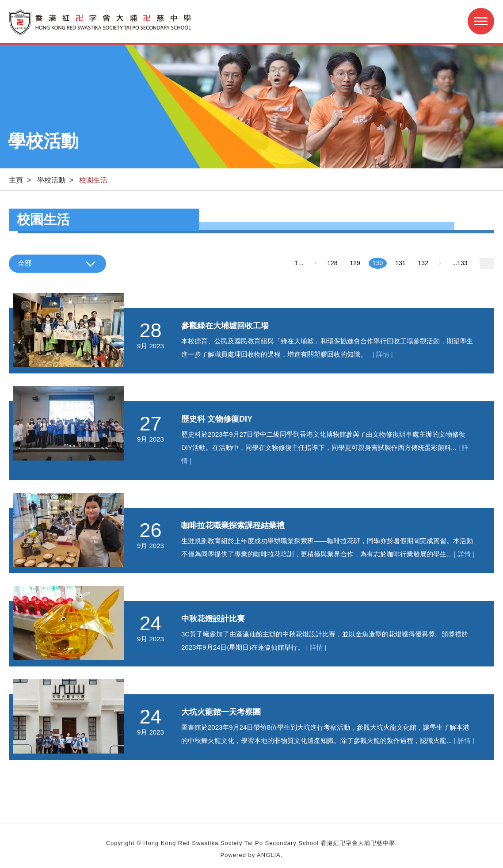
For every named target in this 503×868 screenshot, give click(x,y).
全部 (25, 263)
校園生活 (93, 180)
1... (299, 262)
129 (355, 262)
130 (378, 262)
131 (400, 262)
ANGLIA (269, 855)
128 (332, 262)
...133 (460, 262)
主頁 (16, 180)
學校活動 (51, 180)
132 (423, 262)
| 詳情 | (383, 354)
